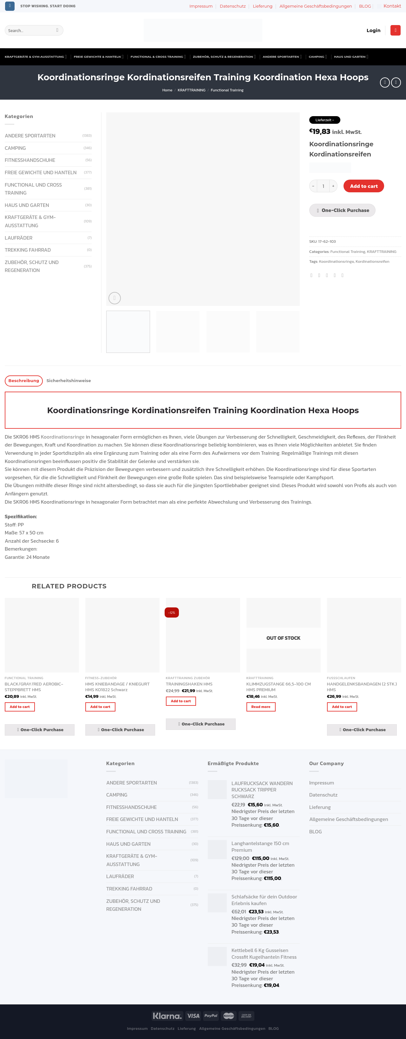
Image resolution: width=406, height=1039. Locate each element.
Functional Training (227, 90)
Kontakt (389, 6)
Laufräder (18, 238)
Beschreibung (24, 380)
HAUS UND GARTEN (351, 57)
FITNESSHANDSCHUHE (30, 160)
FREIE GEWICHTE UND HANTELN (40, 172)
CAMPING (318, 57)
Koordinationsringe (336, 261)
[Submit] (57, 30)
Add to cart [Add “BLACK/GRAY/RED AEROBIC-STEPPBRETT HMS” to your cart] (20, 707)
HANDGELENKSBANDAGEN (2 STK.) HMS (362, 687)
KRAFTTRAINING (192, 90)
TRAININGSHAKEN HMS (189, 684)
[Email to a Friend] (328, 275)
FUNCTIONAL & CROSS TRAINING (158, 57)
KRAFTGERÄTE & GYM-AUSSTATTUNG (36, 57)
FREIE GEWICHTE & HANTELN (99, 57)
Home (167, 90)
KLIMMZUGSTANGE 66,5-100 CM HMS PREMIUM (278, 687)
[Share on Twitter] (321, 275)
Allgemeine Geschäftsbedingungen (315, 6)
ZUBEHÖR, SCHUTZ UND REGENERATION (32, 266)
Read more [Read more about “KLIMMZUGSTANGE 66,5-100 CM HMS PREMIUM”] (261, 707)
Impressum (201, 6)
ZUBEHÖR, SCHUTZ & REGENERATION (224, 57)
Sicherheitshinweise (69, 380)
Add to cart (364, 186)
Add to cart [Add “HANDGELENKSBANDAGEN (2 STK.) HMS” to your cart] (342, 707)
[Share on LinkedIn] (344, 275)
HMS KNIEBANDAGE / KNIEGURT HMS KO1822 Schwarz (117, 687)
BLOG (365, 6)
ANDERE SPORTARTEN (282, 57)
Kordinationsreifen (372, 261)
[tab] (24, 381)
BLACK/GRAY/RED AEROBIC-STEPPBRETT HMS (34, 687)
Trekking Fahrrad (28, 250)
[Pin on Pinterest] (336, 275)
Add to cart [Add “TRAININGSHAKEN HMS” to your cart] (181, 701)
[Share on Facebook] (313, 275)
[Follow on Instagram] (10, 6)
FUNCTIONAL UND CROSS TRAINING (33, 189)
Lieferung (262, 6)
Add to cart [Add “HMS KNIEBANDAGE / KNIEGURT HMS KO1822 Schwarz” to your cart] (100, 707)
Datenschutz (233, 6)
